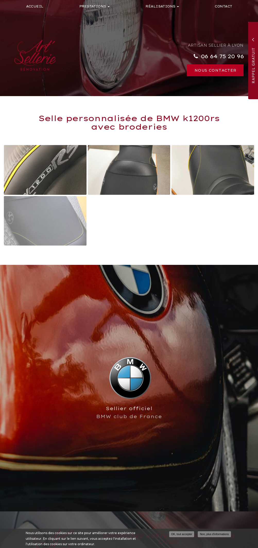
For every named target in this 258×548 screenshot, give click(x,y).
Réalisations (162, 6)
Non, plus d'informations (214, 534)
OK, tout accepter (181, 534)
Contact (223, 6)
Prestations (94, 6)
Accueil (35, 6)
